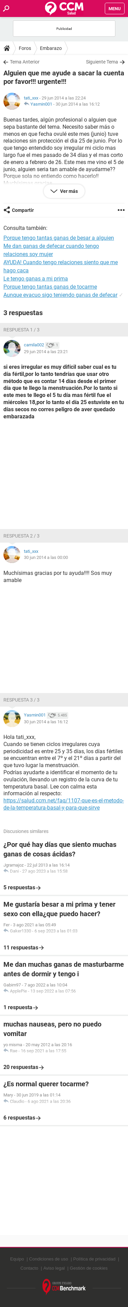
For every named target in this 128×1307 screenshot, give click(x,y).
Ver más (68, 191)
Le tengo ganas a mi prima (35, 278)
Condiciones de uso (48, 1258)
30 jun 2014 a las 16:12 (78, 104)
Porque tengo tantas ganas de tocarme (50, 287)
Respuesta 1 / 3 (21, 329)
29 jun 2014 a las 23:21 (46, 351)
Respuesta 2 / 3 (21, 536)
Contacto (29, 1268)
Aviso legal (54, 1268)
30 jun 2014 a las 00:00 (46, 557)
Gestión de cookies (89, 1268)
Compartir (23, 210)
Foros (25, 48)
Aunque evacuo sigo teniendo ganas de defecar (60, 295)
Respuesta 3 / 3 (21, 700)
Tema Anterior (25, 62)
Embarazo (51, 48)
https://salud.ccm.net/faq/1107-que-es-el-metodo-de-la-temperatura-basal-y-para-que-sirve (63, 804)
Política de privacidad (94, 1258)
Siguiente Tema (102, 62)
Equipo (17, 1258)
